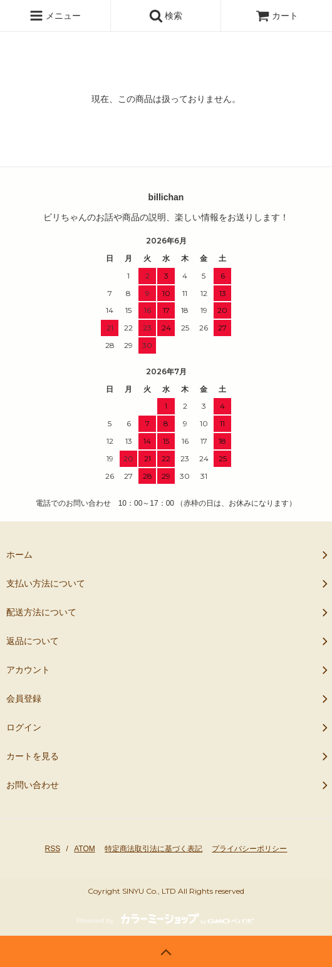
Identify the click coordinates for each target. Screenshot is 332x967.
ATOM (84, 848)
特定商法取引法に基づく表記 (153, 848)
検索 (166, 16)
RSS (53, 848)
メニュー (55, 16)
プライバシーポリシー (249, 848)
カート (277, 16)
